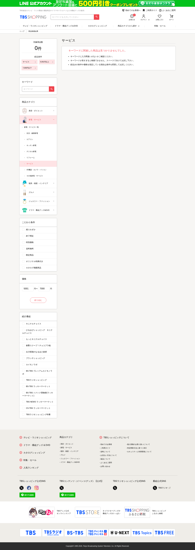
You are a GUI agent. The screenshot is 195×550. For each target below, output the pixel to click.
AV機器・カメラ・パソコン (36, 170)
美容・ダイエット (38, 111)
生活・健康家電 (32, 133)
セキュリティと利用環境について (139, 452)
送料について (105, 452)
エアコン (30, 139)
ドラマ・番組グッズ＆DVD (66, 26)
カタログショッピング (97, 26)
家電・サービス (38, 120)
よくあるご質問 (167, 10)
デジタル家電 (31, 151)
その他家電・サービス (35, 176)
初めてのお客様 (106, 444)
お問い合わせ (105, 466)
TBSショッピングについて (116, 437)
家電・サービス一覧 (31, 127)
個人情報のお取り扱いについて (138, 444)
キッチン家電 (31, 145)
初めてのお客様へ (131, 10)
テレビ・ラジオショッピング (35, 26)
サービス (30, 164)
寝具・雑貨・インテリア (38, 183)
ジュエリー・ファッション (38, 201)
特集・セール (160, 26)
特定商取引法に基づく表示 (137, 448)
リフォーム (31, 158)
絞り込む (38, 300)
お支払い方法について (108, 455)
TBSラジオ (160, 488)
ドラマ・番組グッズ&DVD (38, 210)
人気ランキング (31, 468)
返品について (105, 459)
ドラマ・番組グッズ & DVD (36, 445)
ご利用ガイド (150, 10)
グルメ (38, 192)
